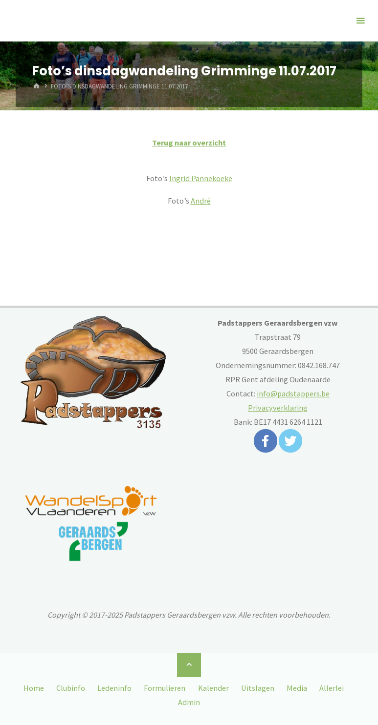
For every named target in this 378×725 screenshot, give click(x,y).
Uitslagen (257, 688)
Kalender (213, 688)
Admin (189, 702)
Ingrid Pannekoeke (200, 178)
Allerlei (331, 688)
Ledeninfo (114, 688)
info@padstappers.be (293, 393)
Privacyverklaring (278, 408)
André (201, 201)
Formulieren (164, 688)
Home (33, 688)
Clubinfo (70, 688)
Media (297, 688)
